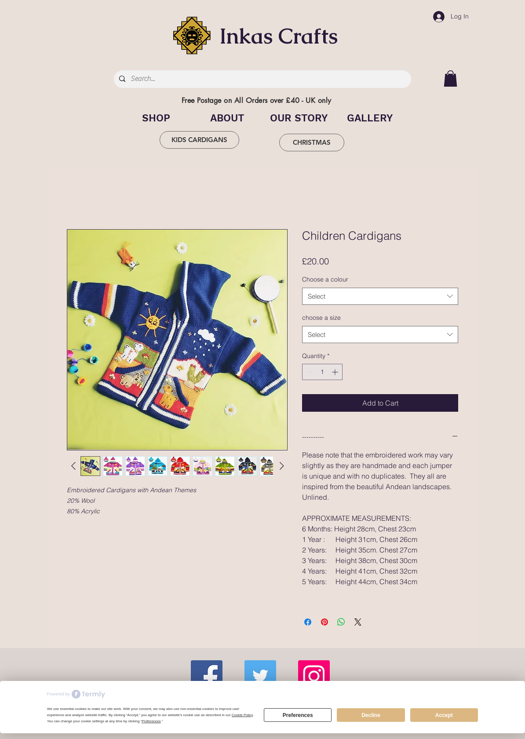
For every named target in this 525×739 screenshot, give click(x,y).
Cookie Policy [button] (242, 715)
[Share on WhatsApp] (341, 622)
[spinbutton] (322, 372)
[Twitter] (260, 676)
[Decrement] (308, 372)
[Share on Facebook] (308, 622)
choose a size (321, 318)
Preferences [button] (151, 721)
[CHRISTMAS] (311, 142)
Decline (370, 715)
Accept (444, 715)
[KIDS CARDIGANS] (199, 140)
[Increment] (335, 372)
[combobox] (380, 296)
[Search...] (262, 79)
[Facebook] (206, 676)
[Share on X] (358, 622)
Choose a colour (325, 279)
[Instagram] (314, 676)
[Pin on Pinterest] (324, 622)
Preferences (298, 715)
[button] (450, 78)
